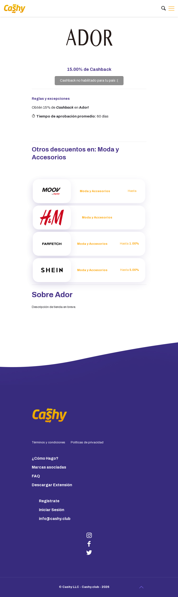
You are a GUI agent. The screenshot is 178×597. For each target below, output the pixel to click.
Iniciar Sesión (51, 510)
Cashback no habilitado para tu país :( (89, 80)
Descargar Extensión (52, 485)
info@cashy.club (54, 519)
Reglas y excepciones (51, 98)
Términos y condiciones (48, 442)
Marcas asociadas (49, 467)
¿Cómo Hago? (45, 458)
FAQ (36, 476)
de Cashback (89, 69)
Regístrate (49, 501)
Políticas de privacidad (87, 442)
